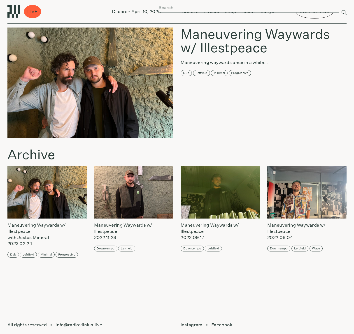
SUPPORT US (314, 11)
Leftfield (201, 73)
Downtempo (105, 248)
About (248, 11)
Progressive (239, 73)
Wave (316, 248)
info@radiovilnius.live (79, 324)
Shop (230, 11)
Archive (190, 11)
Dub (186, 73)
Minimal (219, 73)
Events (211, 11)
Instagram (192, 324)
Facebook (222, 324)
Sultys (267, 11)
